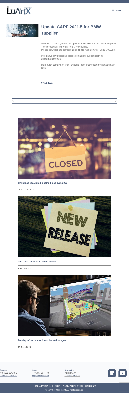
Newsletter (70, 370)
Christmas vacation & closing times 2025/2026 (42, 183)
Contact (3, 370)
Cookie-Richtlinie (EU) (87, 386)
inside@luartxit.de (72, 376)
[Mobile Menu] (117, 10)
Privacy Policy (68, 386)
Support (35, 370)
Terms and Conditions (42, 386)
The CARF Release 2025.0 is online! (37, 261)
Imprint (57, 386)
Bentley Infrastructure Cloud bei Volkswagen (42, 340)
